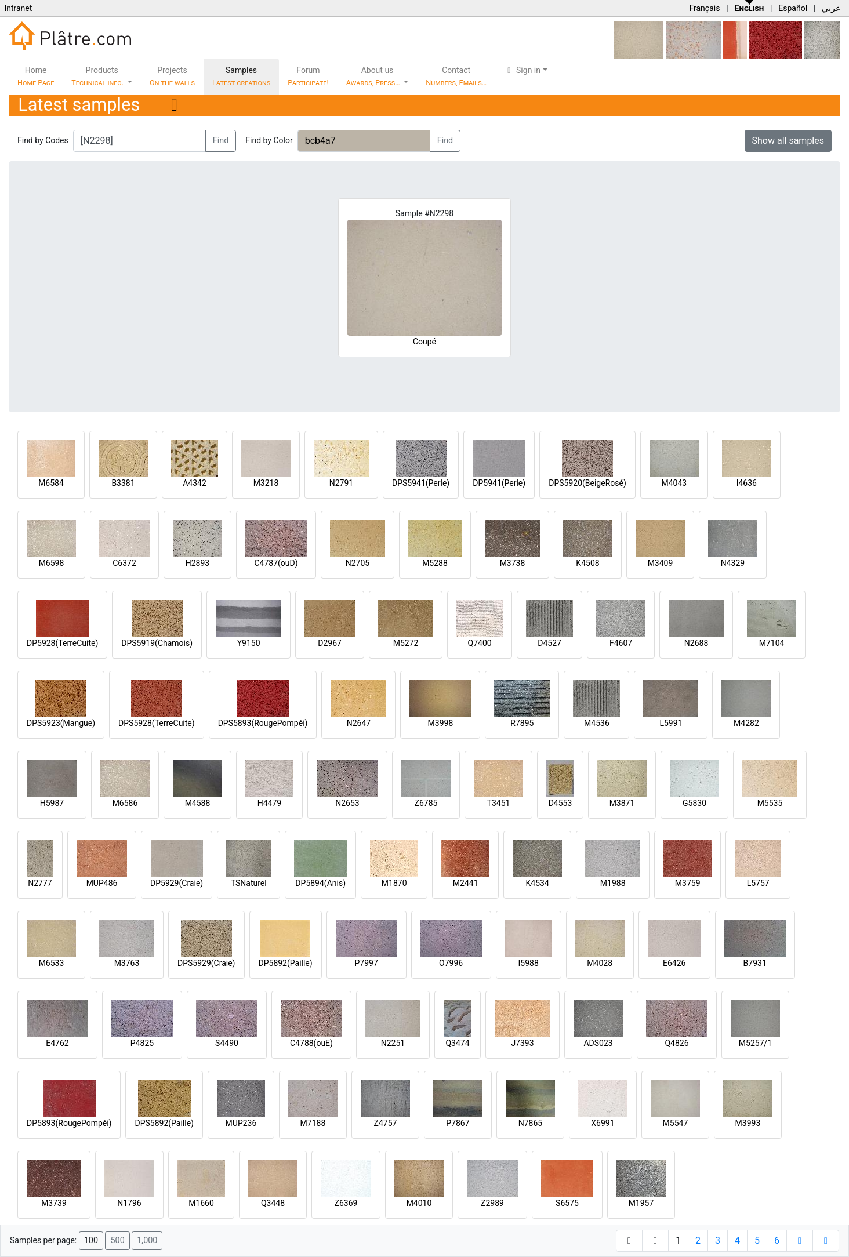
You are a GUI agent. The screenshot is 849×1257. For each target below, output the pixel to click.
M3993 (748, 1123)
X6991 (602, 1123)
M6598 (51, 563)
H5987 (52, 803)
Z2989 (492, 1203)
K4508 (587, 563)
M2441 (465, 883)
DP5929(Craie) (176, 883)
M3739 (54, 1203)
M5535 (770, 803)
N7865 (530, 1123)
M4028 (599, 963)
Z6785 (426, 803)
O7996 (451, 963)
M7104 (772, 643)
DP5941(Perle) (499, 483)
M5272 (406, 643)
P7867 (457, 1123)
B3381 (123, 483)
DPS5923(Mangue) (61, 723)
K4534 (537, 883)
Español (792, 8)
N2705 (357, 563)
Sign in (522, 70)
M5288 (435, 563)
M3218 (266, 483)
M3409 (660, 563)
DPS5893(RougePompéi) (263, 723)
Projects (172, 76)
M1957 (641, 1203)
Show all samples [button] (788, 140)
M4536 (596, 723)
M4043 (674, 483)
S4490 (226, 1043)
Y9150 (248, 643)
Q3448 (273, 1203)
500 (117, 1240)
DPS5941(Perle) (420, 483)
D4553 (560, 803)
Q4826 (676, 1043)
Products (98, 76)
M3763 (127, 963)
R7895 (522, 723)
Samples (241, 76)
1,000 (147, 1240)
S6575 (567, 1203)
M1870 (394, 883)
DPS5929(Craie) (206, 963)
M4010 (419, 1203)
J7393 (522, 1043)
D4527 (549, 643)
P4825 (142, 1043)
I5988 (528, 963)
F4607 (620, 643)
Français (704, 8)
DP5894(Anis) (320, 883)
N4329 (733, 563)
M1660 (201, 1203)
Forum (308, 76)
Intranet (18, 8)
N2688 (696, 643)
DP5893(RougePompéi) (69, 1123)
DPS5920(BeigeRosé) (587, 483)
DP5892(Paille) (286, 963)
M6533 (51, 963)
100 (91, 1240)
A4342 (194, 483)
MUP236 (241, 1123)
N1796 (129, 1203)
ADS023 (597, 1043)
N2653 (347, 803)
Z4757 (385, 1123)
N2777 (40, 883)
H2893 (197, 563)
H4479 (269, 803)
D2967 (330, 643)
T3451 (498, 803)
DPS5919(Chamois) (157, 643)
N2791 (341, 483)
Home (35, 76)
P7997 (366, 963)
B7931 (755, 963)
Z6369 (346, 1203)
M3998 (440, 723)
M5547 (675, 1123)
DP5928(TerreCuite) (62, 643)
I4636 (746, 483)
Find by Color (268, 140)
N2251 (393, 1043)
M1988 (613, 883)
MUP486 (102, 883)
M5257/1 (755, 1043)
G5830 (694, 803)
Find (221, 141)
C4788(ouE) (311, 1043)
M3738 (512, 563)
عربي (831, 8)
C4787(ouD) (275, 563)
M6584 (51, 483)
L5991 (670, 723)
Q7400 (480, 643)
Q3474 (457, 1043)
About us (374, 76)
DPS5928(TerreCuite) (156, 723)
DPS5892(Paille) (164, 1123)
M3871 (622, 803)
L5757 (758, 883)
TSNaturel (249, 883)
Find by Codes (42, 140)
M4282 (746, 723)
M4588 (198, 803)
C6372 (124, 563)
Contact (456, 76)
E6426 (674, 963)
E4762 (57, 1043)
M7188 (313, 1123)
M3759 (688, 883)
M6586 (125, 803)
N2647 (359, 723)
